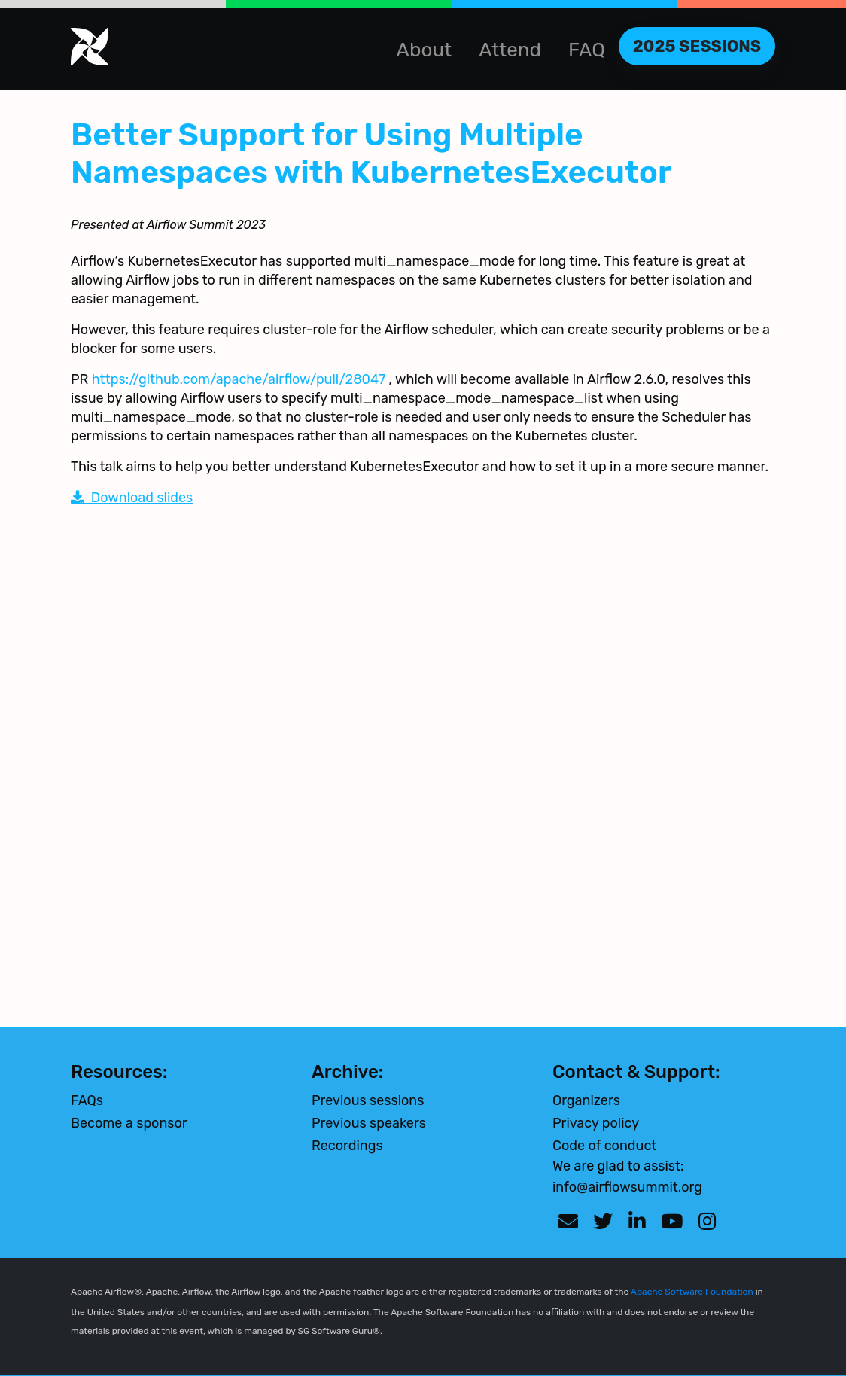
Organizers (586, 1100)
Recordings (347, 1145)
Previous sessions (368, 1100)
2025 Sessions (697, 46)
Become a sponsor (129, 1123)
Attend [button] (510, 50)
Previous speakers (369, 1123)
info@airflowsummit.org (627, 1187)
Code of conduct (604, 1145)
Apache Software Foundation (692, 1291)
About (424, 50)
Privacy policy (595, 1123)
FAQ (586, 50)
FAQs (87, 1100)
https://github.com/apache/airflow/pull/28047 (238, 379)
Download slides (132, 497)
